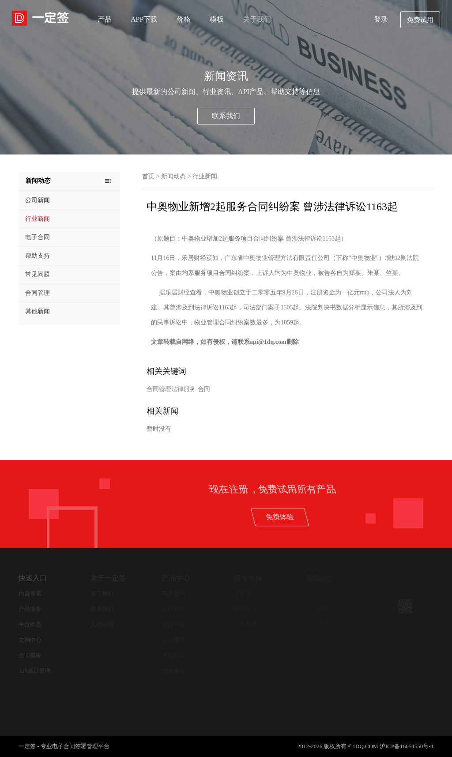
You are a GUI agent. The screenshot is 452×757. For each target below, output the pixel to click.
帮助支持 (245, 593)
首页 (148, 176)
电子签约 (173, 593)
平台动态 (30, 624)
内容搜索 (30, 593)
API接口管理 (35, 670)
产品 (105, 19)
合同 (204, 389)
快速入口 (33, 578)
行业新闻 (204, 176)
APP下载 (144, 19)
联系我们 (226, 116)
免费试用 (420, 19)
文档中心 (30, 639)
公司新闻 (316, 609)
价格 (184, 19)
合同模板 (30, 655)
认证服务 (173, 639)
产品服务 (30, 609)
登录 (381, 19)
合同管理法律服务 (171, 389)
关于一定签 (108, 578)
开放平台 (173, 655)
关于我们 (257, 19)
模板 (217, 19)
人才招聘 (101, 624)
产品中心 (176, 578)
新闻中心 (316, 593)
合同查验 (173, 624)
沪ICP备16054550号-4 (406, 746)
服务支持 (248, 578)
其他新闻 (316, 624)
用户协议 (245, 609)
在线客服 (245, 624)
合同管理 (173, 609)
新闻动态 (173, 176)
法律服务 (173, 670)
